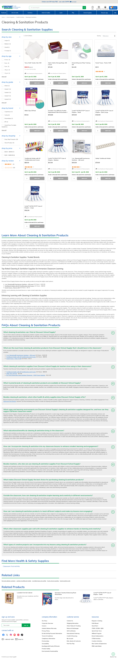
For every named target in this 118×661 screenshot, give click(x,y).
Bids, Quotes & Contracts (74, 641)
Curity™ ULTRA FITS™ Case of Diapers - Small (102, 593)
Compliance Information (48, 638)
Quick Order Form (97, 631)
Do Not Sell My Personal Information (52, 633)
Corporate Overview (47, 623)
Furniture (30, 13)
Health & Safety (20, 17)
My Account (70, 638)
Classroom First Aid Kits (11, 566)
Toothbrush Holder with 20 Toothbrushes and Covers (19, 286)
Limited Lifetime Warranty (49, 628)
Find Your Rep (70, 643)
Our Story (44, 620)
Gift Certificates (71, 631)
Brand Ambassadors (97, 636)
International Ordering (73, 633)
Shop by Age (104, 13)
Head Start (95, 626)
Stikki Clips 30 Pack (11, 373)
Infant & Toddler (46, 13)
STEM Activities (96, 638)
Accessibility (45, 643)
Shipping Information (72, 623)
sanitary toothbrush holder (23, 581)
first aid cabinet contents (8, 581)
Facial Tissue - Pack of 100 (12, 287)
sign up (26, 625)
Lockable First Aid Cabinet (24, 592)
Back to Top (113, 654)
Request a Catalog (97, 620)
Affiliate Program (96, 633)
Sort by (99, 35)
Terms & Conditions (47, 636)
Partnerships (45, 641)
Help (92, 8)
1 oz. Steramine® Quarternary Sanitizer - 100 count (19, 284)
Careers (44, 626)
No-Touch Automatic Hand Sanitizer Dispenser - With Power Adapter (25, 375)
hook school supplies (53, 581)
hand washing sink (65, 581)
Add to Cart (37, 83)
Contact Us (70, 620)
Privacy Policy (46, 631)
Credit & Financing (72, 636)
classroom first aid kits (9, 401)
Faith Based (95, 623)
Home (3, 17)
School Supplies (88, 13)
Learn (61, 13)
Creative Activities (97, 641)
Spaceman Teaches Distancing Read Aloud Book (65, 593)
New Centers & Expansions (99, 643)
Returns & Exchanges (73, 628)
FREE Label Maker (97, 646)
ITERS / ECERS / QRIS (97, 628)
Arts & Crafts (14, 13)
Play (73, 13)
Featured (3, 13)
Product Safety (46, 648)
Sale (115, 13)
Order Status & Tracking (73, 626)
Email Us (20, 639)
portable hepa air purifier (39, 581)
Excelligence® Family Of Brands (51, 646)
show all (4, 76)
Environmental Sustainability (50, 651)
